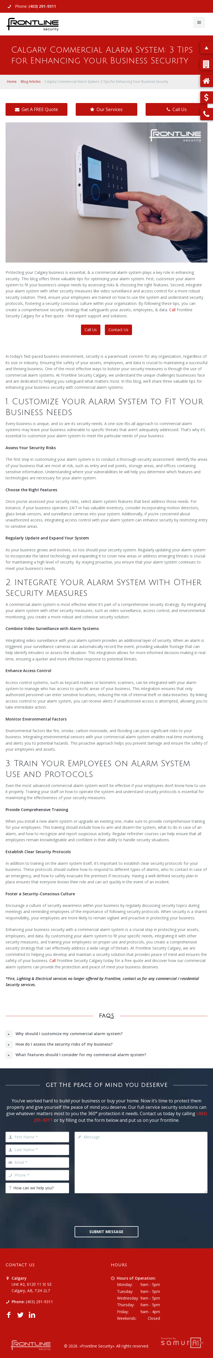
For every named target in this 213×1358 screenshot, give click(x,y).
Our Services (106, 109)
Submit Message (106, 1231)
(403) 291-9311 (42, 6)
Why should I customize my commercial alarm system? (64, 1034)
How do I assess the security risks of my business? (59, 1044)
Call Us (177, 109)
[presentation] (117, 1209)
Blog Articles (30, 81)
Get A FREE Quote (36, 109)
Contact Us (118, 329)
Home (12, 81)
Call (172, 309)
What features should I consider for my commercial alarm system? (76, 1055)
